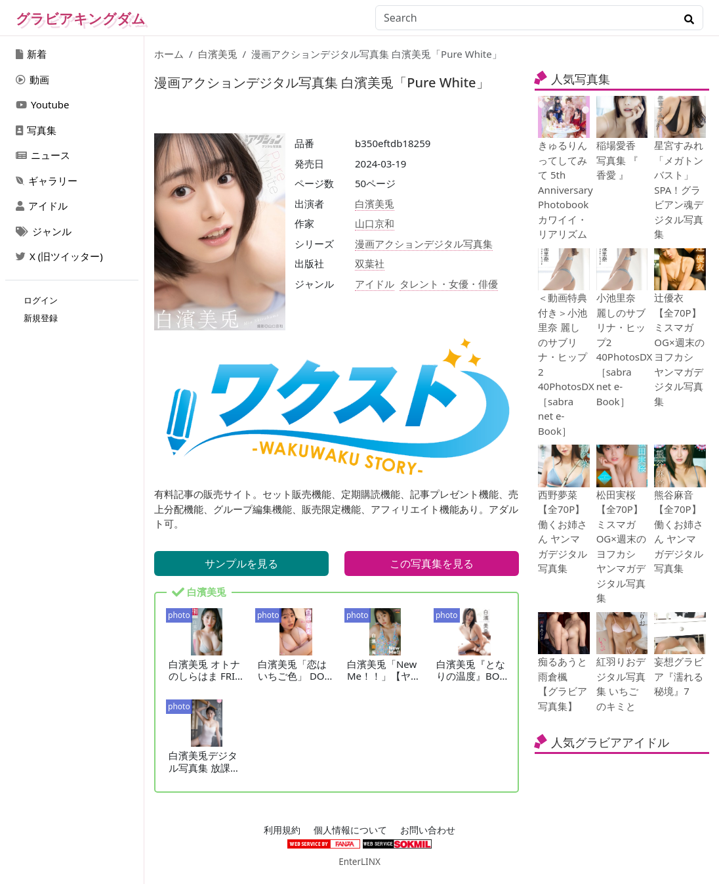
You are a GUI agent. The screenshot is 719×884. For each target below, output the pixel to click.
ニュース (43, 155)
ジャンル (44, 231)
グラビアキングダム (81, 18)
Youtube (42, 104)
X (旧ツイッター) (59, 256)
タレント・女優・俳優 (449, 283)
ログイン (41, 300)
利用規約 (282, 830)
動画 (32, 79)
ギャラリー (46, 180)
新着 (31, 53)
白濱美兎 (217, 53)
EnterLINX (359, 862)
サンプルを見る (241, 563)
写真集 (36, 130)
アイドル (42, 205)
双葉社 (369, 263)
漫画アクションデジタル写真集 (424, 243)
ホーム (169, 53)
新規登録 (41, 318)
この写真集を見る (432, 563)
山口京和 (374, 223)
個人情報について (350, 830)
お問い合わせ (427, 830)
